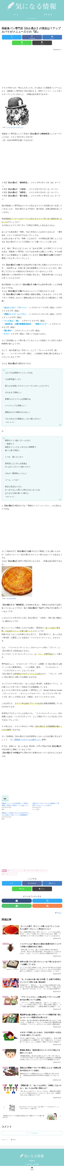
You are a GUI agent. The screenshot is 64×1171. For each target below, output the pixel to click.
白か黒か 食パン (42, 870)
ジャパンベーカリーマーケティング (15, 127)
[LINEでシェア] (22, 43)
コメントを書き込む (32, 1134)
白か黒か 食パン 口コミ (9, 874)
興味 (4, 870)
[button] (42, 43)
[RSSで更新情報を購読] (47, 906)
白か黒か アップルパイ (15, 870)
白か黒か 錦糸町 (29, 870)
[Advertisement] (32, 68)
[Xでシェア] (12, 37)
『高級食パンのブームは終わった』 (27, 740)
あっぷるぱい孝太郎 (11, 598)
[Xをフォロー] (47, 901)
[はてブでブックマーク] (52, 37)
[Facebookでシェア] (32, 37)
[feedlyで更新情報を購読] (17, 906)
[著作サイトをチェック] (17, 901)
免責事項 (32, 1161)
